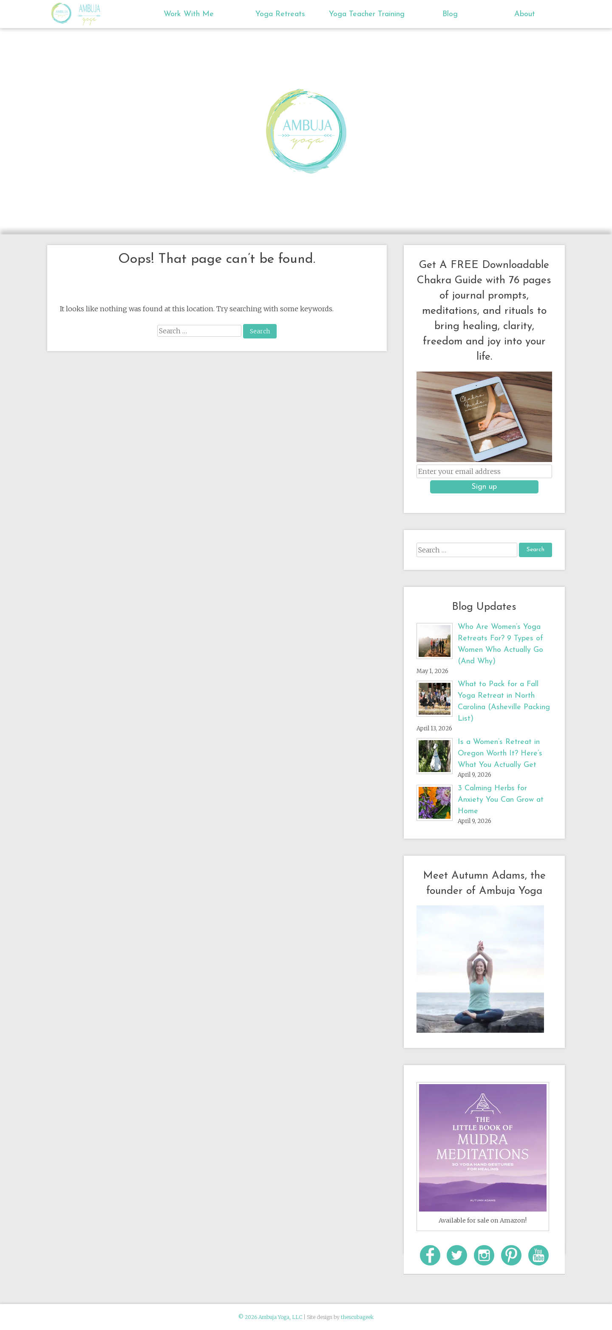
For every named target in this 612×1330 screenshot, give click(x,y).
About (524, 14)
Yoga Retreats (280, 14)
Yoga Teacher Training (367, 14)
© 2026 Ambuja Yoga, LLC (270, 1317)
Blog (450, 14)
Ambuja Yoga (63, 13)
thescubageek (357, 1317)
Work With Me (189, 14)
